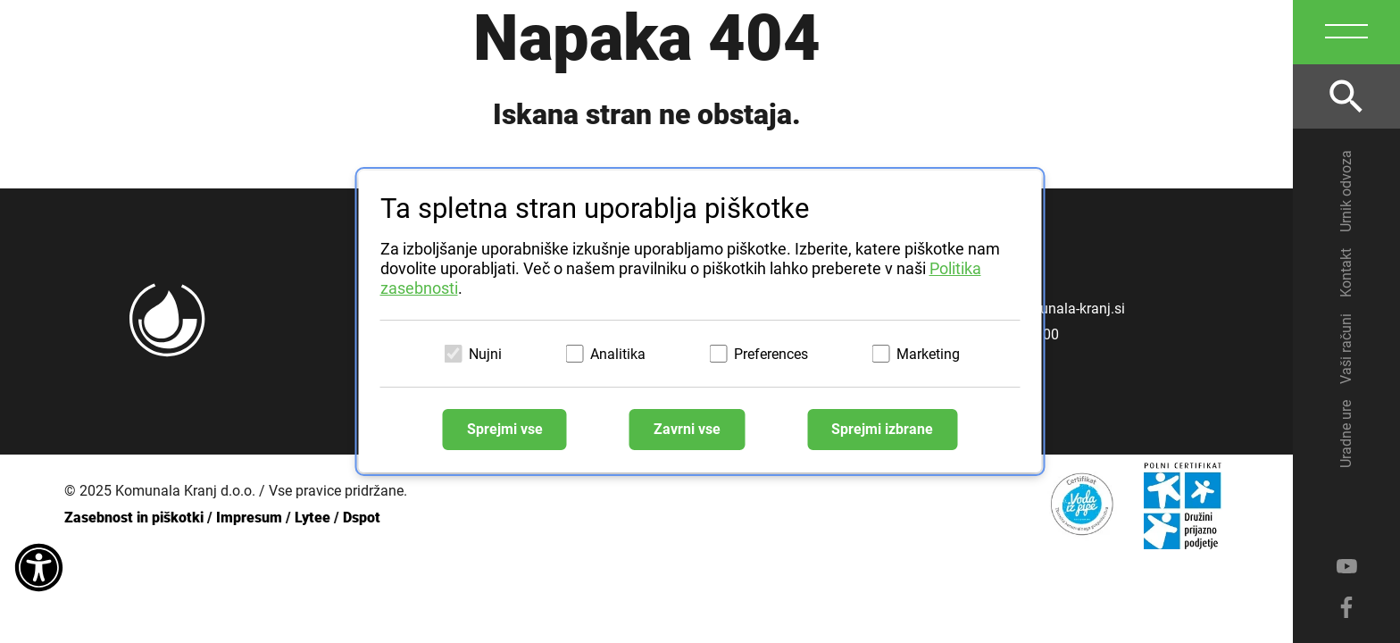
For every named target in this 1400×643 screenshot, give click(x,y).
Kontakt (1346, 272)
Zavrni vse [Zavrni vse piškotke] (687, 430)
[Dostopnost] (39, 569)
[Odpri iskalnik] (1346, 96)
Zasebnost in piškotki (134, 517)
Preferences (771, 354)
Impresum (249, 517)
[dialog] (700, 321)
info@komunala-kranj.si (1050, 308)
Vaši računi (1346, 348)
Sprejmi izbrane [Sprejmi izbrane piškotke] (883, 430)
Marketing (928, 354)
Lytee (312, 517)
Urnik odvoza (1346, 191)
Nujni (485, 354)
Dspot (361, 517)
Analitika (618, 354)
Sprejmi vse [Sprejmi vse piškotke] (504, 430)
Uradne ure (1346, 434)
